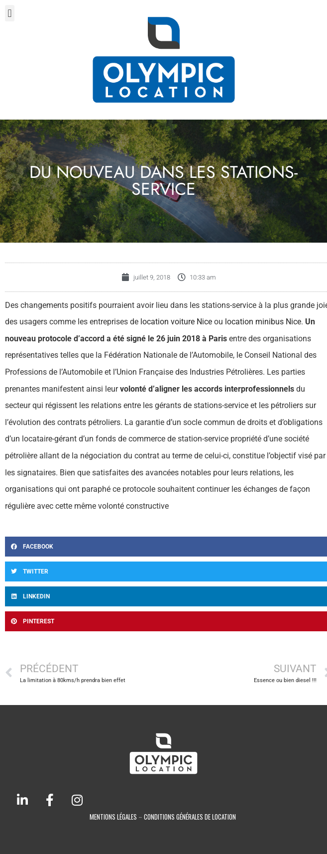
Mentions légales (113, 817)
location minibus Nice (263, 321)
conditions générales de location (190, 817)
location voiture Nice (176, 321)
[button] (9, 13)
